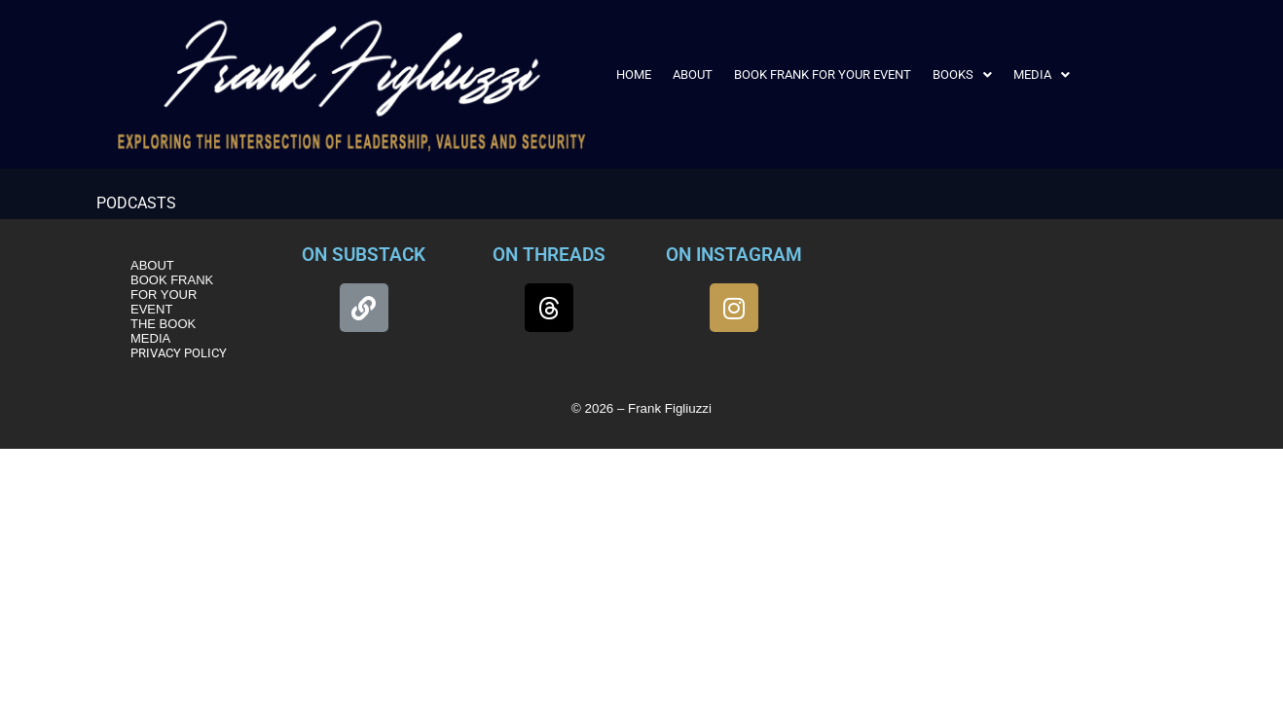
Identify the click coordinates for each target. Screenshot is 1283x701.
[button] (962, 74)
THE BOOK (163, 323)
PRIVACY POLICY (178, 353)
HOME (633, 74)
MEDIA (1041, 74)
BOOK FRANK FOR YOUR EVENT (822, 74)
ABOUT (693, 74)
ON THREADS (549, 254)
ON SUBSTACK (363, 254)
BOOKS (962, 74)
